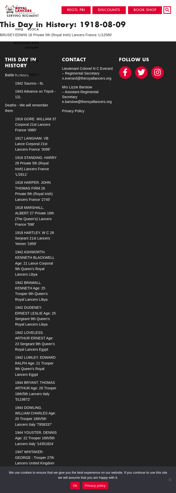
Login (33, 61)
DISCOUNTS (109, 10)
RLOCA (33, 29)
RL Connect (28, 75)
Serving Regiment (23, 16)
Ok (75, 485)
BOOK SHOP (145, 10)
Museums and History (26, 45)
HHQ (19, 29)
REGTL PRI (76, 10)
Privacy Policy (73, 111)
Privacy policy (95, 485)
